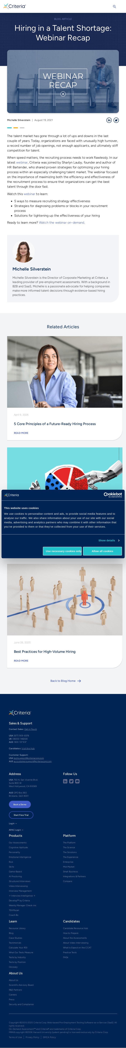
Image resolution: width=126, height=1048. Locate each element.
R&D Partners (15, 990)
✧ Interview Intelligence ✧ (22, 896)
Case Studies (15, 938)
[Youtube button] (77, 782)
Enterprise (68, 862)
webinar (22, 162)
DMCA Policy (49, 1037)
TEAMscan (14, 910)
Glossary (13, 967)
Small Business (70, 871)
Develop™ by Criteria (19, 900)
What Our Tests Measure (21, 952)
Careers (13, 994)
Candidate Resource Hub (75, 928)
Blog (11, 933)
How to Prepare (71, 933)
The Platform (69, 842)
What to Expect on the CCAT (77, 947)
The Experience (70, 857)
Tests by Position (17, 962)
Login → (13, 823)
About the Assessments (75, 938)
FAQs (65, 957)
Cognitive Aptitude (18, 847)
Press (11, 999)
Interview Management (20, 891)
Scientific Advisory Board (21, 985)
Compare (67, 881)
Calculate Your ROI (18, 947)
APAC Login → (16, 830)
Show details (107, 540)
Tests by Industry (17, 957)
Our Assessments (18, 842)
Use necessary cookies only (63, 551)
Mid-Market (68, 867)
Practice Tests (70, 952)
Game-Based (15, 871)
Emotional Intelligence (20, 857)
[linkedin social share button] (65, 782)
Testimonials (15, 943)
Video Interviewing (18, 886)
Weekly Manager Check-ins (22, 905)
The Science (69, 847)
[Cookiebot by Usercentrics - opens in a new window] (106, 495)
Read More (21, 433)
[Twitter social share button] (71, 782)
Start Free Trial (21, 815)
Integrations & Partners (74, 876)
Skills (11, 867)
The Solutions (70, 852)
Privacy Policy (32, 1037)
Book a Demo (19, 804)
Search (114, 6)
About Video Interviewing (75, 943)
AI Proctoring (15, 876)
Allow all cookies (102, 551)
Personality (14, 852)
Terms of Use (15, 1037)
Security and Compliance (21, 1004)
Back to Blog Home (63, 681)
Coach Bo (13, 915)
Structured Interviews (19, 881)
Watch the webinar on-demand (61, 223)
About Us (13, 980)
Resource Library (17, 928)
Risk (11, 862)
